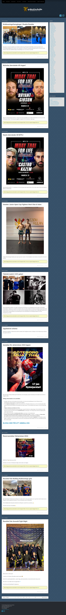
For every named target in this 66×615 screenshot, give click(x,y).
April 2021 (52, 68)
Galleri (19, 1)
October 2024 (52, 29)
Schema (24, 1)
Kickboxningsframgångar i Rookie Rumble (18, 24)
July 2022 (52, 58)
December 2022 (53, 54)
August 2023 (52, 46)
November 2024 (53, 28)
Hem (4, 1)
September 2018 (53, 91)
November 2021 (53, 62)
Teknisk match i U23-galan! (13, 274)
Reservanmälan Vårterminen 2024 (15, 436)
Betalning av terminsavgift (54, 103)
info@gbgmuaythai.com (5, 609)
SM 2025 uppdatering (53, 101)
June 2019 (52, 86)
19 (35, 597)
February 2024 (52, 39)
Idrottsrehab (40, 1)
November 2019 (53, 80)
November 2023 (53, 42)
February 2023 (52, 52)
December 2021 (53, 61)
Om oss (8, 1)
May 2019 (52, 87)
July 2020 (52, 74)
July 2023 (52, 47)
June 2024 (52, 34)
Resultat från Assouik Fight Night (15, 521)
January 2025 (52, 26)
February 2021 (52, 69)
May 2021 (52, 67)
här (38, 52)
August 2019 (52, 84)
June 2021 (52, 66)
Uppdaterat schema (10, 329)
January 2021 (52, 71)
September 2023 (53, 45)
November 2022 (53, 55)
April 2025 (52, 24)
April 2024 (52, 36)
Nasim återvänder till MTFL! (13, 135)
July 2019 (52, 85)
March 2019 (52, 90)
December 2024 (53, 27)
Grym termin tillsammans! (54, 102)
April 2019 (52, 88)
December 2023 (53, 41)
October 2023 (52, 43)
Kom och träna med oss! (54, 104)
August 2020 (52, 73)
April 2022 (52, 59)
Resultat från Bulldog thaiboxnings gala (17, 479)
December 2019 (53, 79)
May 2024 (52, 35)
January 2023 (52, 53)
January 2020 (52, 78)
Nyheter (13, 1)
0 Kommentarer (41, 56)
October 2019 (52, 81)
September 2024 (53, 30)
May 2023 (52, 48)
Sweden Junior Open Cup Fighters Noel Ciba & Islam (22, 204)
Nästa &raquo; (44, 597)
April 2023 (52, 49)
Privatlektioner (32, 1)
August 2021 (52, 65)
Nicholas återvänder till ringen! (14, 65)
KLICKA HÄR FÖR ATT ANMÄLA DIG (16, 423)
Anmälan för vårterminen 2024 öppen (17, 345)
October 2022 (52, 56)
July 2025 (52, 23)
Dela (46, 56)
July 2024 (52, 33)
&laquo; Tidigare (6, 597)
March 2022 (52, 60)
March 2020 (52, 75)
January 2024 (52, 40)
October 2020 (52, 72)
